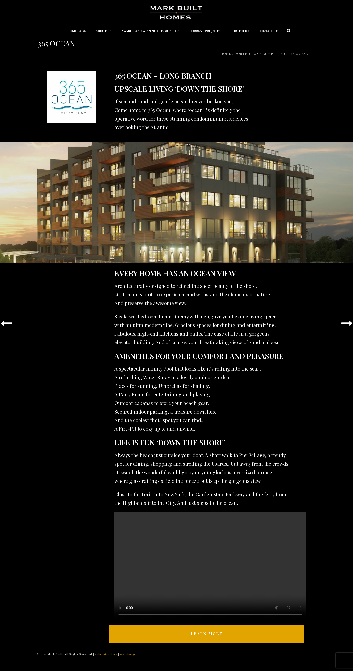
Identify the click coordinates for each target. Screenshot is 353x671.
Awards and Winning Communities (150, 31)
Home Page (76, 31)
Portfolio (239, 31)
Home (225, 53)
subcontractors (106, 654)
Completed (273, 53)
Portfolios (247, 53)
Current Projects (205, 31)
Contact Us (268, 31)
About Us (104, 31)
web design (128, 654)
